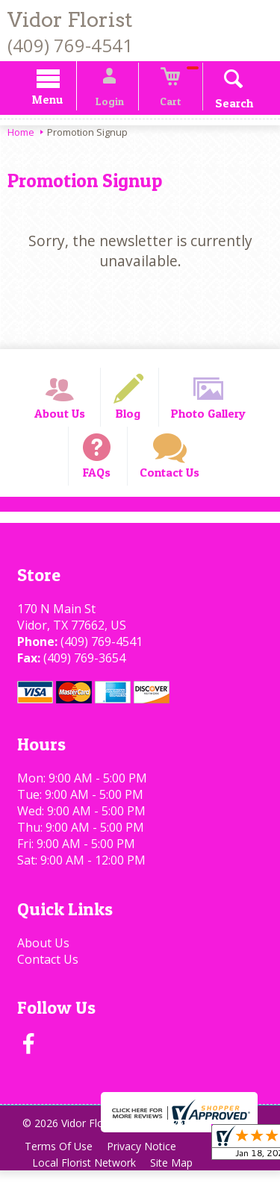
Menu (58, 102)
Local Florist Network (85, 1184)
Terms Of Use (60, 1168)
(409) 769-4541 (70, 45)
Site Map (176, 1184)
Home (20, 134)
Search (224, 105)
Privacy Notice (146, 1168)
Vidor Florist (70, 19)
